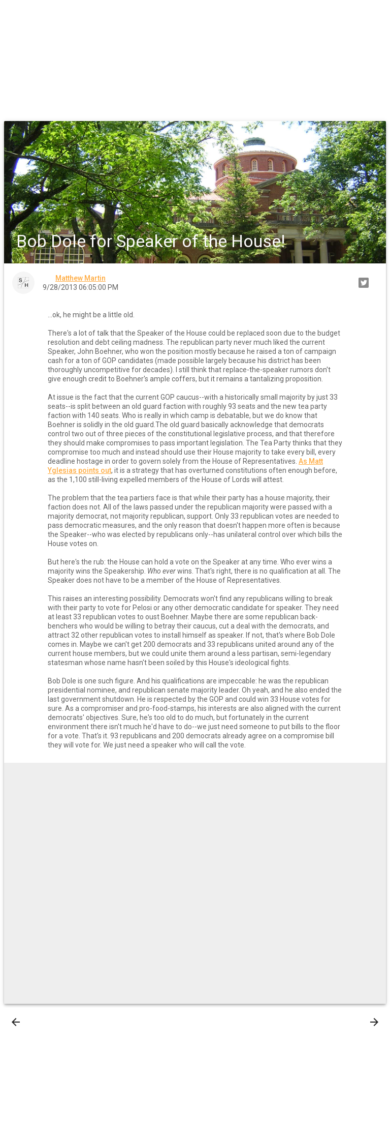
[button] (16, 16)
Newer (31, 1022)
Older (360, 1022)
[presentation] (16, 1022)
